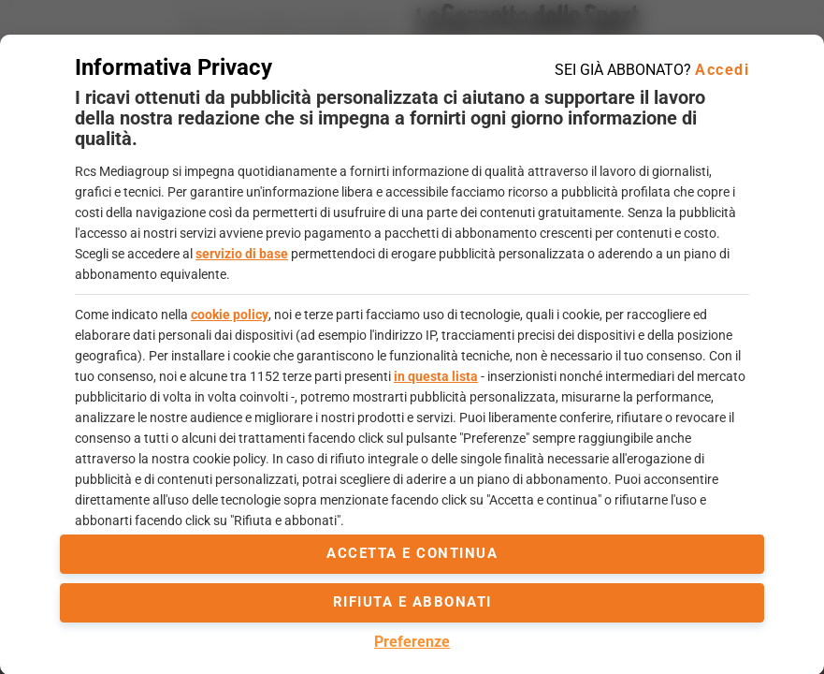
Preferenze (412, 642)
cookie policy (229, 314)
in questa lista (436, 376)
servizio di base (241, 253)
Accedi (722, 70)
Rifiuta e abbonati (412, 601)
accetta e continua (412, 553)
